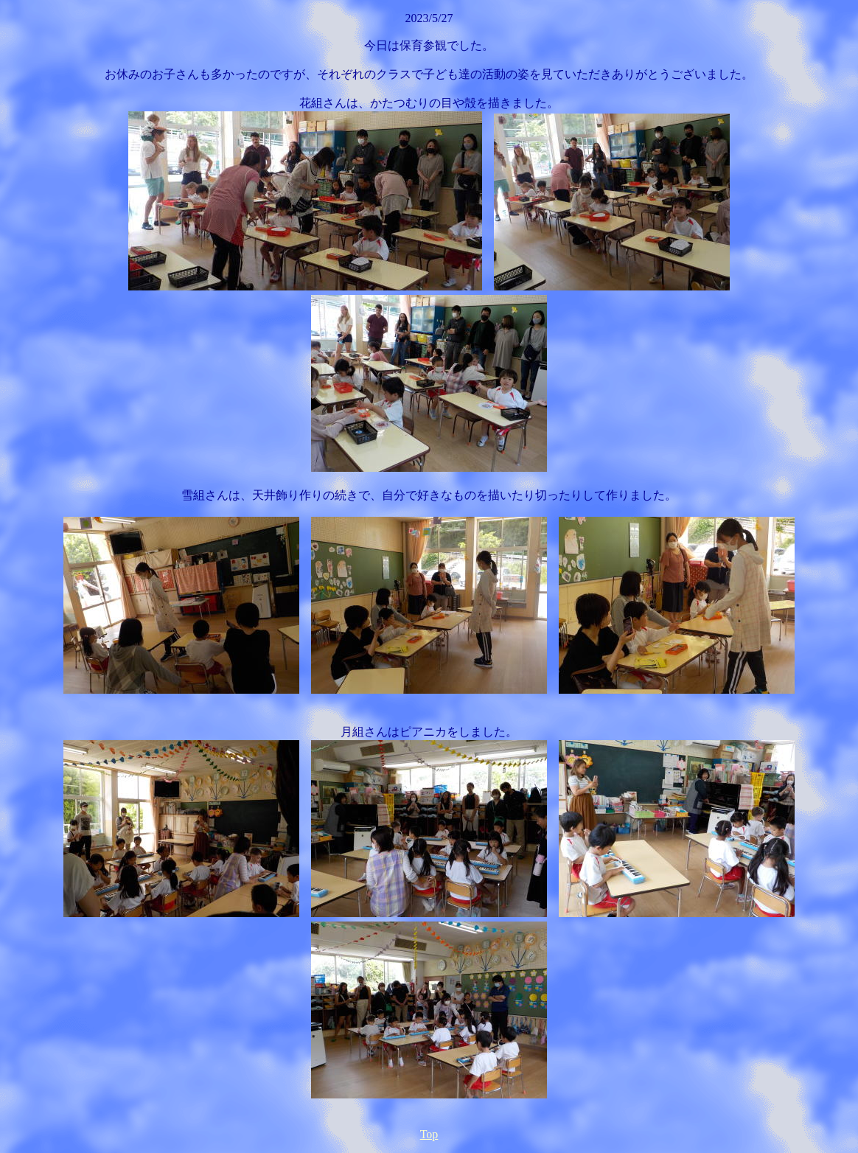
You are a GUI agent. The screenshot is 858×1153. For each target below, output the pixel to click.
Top (429, 1134)
